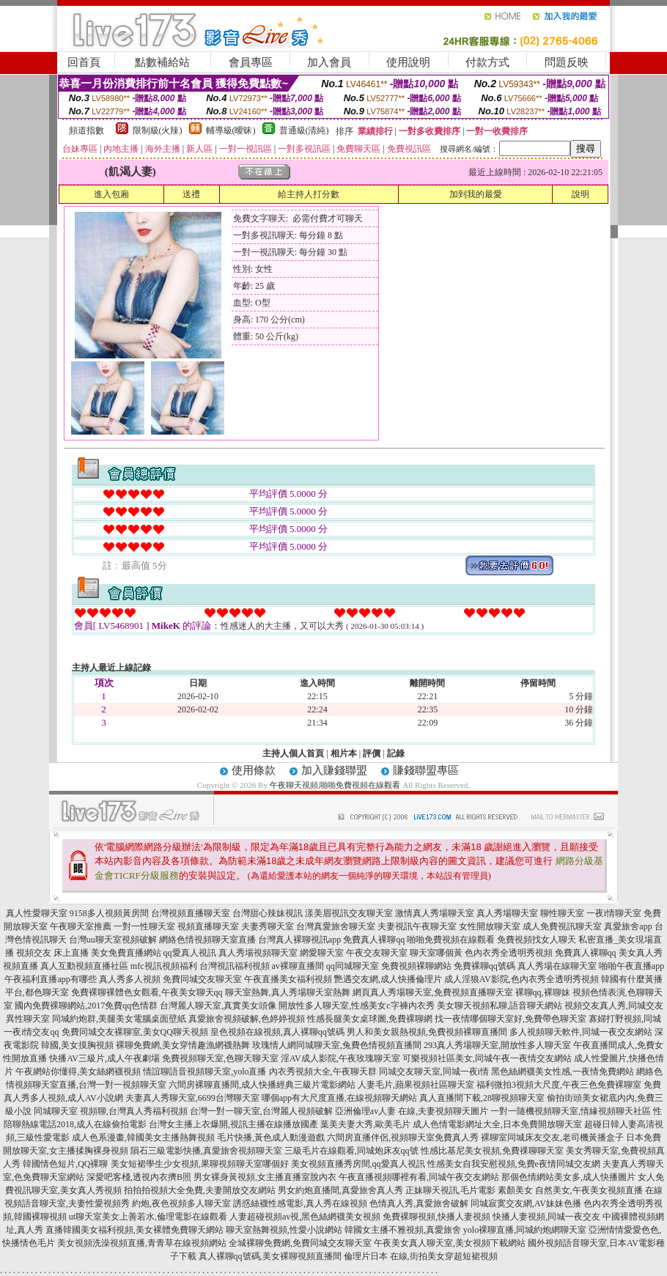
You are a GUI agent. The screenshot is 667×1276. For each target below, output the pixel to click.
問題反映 (567, 62)
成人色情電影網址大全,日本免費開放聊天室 (497, 1124)
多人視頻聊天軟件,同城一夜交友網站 (580, 1032)
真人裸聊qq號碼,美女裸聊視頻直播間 (270, 1256)
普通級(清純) (304, 130)
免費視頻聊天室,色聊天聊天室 (220, 1058)
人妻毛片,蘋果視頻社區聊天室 (416, 1085)
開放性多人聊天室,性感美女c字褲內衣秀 (356, 1005)
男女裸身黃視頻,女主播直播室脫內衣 (265, 1177)
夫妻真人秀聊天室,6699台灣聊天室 (192, 1098)
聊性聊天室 (562, 913)
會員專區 (251, 62)
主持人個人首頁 (293, 753)
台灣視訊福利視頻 (234, 966)
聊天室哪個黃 (436, 953)
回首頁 (83, 62)
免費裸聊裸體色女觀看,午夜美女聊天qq (147, 992)
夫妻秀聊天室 (267, 926)
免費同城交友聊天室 (202, 979)
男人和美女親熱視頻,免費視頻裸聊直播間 (427, 1032)
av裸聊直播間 (298, 966)
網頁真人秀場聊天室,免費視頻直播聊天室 (433, 992)
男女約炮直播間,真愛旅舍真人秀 (340, 1190)
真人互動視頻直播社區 (84, 966)
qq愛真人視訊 (189, 953)
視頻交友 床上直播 (52, 953)
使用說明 (408, 62)
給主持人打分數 (308, 194)
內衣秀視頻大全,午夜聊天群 (323, 1071)
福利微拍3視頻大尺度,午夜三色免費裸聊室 (558, 1085)
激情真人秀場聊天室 (434, 913)
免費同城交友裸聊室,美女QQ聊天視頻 (135, 1032)
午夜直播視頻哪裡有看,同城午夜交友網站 (419, 1177)
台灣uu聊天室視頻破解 (113, 939)
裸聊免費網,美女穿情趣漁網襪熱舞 (183, 1045)
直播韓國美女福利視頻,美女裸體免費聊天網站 (134, 1230)
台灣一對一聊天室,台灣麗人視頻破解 (261, 1111)
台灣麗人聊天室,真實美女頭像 (218, 1005)
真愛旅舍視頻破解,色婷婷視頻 (246, 1019)
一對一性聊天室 (144, 926)
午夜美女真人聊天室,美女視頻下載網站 (450, 1243)
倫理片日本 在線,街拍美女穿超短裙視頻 (421, 1256)
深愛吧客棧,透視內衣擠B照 (138, 1177)
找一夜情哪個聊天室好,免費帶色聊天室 (510, 1019)
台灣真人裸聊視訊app (299, 939)
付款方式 (487, 62)
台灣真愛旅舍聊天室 (335, 926)
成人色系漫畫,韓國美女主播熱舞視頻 (143, 1137)
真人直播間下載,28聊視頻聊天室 (482, 1098)
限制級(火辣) (158, 130)
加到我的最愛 (475, 194)
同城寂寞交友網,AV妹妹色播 (526, 1203)
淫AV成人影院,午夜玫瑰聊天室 (340, 1058)
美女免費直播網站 (126, 953)
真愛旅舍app (628, 926)
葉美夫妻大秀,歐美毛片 (365, 1124)
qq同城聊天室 (352, 966)
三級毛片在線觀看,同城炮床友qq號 (351, 1151)
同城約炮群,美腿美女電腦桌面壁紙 (119, 1019)
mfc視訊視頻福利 (163, 966)
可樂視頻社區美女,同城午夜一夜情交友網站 (487, 1058)
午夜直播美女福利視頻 (288, 979)
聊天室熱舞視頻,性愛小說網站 (284, 1230)
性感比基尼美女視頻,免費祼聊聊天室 (492, 1151)
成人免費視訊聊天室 (562, 926)
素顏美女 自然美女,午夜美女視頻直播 (570, 1190)
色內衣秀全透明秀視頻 (509, 953)
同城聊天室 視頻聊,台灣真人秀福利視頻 (111, 1111)
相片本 (344, 753)
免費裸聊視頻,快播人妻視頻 (436, 1217)
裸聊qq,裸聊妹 (542, 992)
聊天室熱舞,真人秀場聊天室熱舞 (287, 992)
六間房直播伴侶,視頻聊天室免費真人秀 (403, 1137)
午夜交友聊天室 (377, 953)
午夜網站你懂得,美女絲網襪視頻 (78, 1071)
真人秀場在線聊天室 (557, 966)
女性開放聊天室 (489, 926)
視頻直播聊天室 (208, 926)
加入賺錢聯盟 (334, 770)
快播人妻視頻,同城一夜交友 (546, 1217)
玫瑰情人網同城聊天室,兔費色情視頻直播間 (336, 1045)
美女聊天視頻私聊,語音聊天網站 (499, 1005)
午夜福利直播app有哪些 (50, 979)
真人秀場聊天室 (507, 913)
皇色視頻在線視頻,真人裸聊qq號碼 (277, 1032)
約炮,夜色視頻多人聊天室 (181, 1203)
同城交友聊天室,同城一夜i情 (434, 1071)
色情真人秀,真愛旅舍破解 (418, 1203)
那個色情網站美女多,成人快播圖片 (568, 1177)
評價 (371, 753)
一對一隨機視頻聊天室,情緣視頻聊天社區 (570, 1111)
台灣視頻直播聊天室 (190, 913)
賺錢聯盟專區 (426, 770)
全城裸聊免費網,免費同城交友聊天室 (300, 1243)
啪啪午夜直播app (631, 966)
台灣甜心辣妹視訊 (267, 913)
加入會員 (329, 62)
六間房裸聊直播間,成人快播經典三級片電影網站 (262, 1085)
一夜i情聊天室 (613, 913)
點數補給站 (162, 62)
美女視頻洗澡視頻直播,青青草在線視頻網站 (141, 1243)
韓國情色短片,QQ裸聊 (65, 1164)
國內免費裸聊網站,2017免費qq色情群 (86, 1005)
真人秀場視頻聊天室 (258, 953)
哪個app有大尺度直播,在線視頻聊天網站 (339, 1098)
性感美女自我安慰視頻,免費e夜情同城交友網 (513, 1164)
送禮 (191, 194)
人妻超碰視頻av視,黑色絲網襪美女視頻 (304, 1217)
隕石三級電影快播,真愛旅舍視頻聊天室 (206, 1151)
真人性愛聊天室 (36, 913)
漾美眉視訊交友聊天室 (349, 913)
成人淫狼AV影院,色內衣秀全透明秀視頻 (521, 979)
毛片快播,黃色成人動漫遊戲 (271, 1137)
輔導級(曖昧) (231, 130)
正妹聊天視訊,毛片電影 (450, 1190)
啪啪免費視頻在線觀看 (451, 939)
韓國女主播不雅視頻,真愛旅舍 (402, 1230)
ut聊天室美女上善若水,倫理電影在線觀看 (148, 1217)
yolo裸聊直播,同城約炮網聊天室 (524, 1230)
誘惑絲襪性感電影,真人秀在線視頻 (300, 1203)
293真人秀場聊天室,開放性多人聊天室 (497, 1045)
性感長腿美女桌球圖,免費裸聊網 (369, 1019)
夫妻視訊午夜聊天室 (417, 926)
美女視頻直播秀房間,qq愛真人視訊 (358, 1164)
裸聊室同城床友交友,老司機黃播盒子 (552, 1137)
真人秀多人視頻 (130, 979)
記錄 (396, 753)
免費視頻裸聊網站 (416, 966)
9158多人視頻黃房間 (109, 913)
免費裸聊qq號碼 (484, 966)
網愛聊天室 (322, 953)
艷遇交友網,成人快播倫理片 (388, 979)
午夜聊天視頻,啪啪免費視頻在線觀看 (335, 785)
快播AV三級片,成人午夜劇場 (104, 1058)
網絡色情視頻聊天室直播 (207, 939)
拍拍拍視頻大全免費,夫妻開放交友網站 (200, 1190)
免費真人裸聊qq (374, 939)
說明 (580, 194)
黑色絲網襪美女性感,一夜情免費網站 (562, 1071)
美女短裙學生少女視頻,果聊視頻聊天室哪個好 (200, 1164)
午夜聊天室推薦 (80, 926)
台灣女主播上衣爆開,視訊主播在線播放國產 (233, 1124)
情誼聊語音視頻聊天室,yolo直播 (204, 1071)
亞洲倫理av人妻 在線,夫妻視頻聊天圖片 (411, 1111)
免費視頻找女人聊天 (536, 939)
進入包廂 (111, 194)
